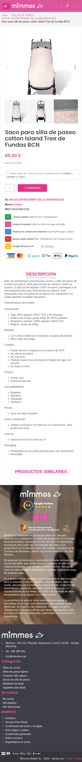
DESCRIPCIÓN (41, 274)
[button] (61, 6)
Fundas (17, 204)
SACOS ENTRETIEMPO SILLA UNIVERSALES (29, 18)
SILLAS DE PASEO (22, 15)
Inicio (4, 15)
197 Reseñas (47, 246)
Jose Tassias (74, 758)
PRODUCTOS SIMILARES (41, 471)
